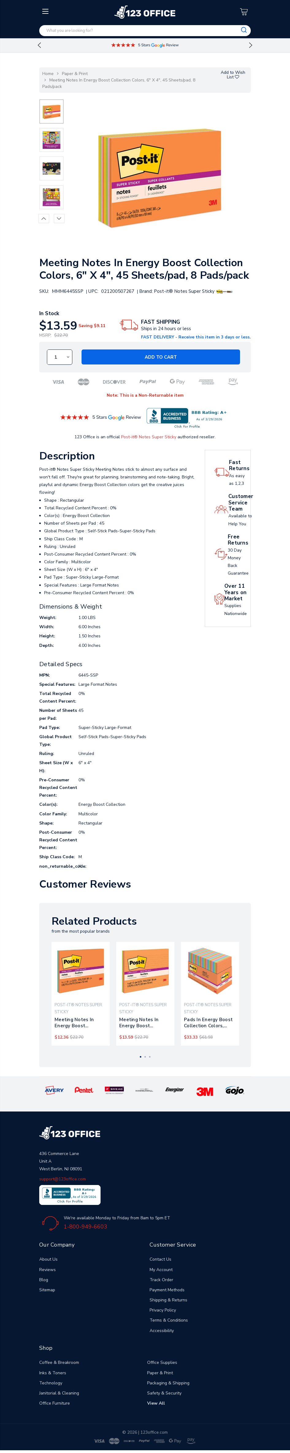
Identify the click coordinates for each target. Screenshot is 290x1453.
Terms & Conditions (169, 1320)
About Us (48, 1259)
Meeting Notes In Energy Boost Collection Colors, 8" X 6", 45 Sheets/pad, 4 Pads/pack (80, 1023)
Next (251, 45)
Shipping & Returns (168, 1300)
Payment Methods (167, 1290)
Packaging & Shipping (168, 1383)
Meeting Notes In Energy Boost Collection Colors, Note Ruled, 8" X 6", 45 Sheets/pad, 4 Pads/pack (145, 1023)
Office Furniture (54, 1403)
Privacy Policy (163, 1310)
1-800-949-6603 (85, 1226)
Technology (50, 1383)
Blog (43, 1280)
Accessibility (162, 1331)
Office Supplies (162, 1362)
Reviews (47, 1270)
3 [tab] (150, 1057)
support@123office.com (62, 1179)
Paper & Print (75, 74)
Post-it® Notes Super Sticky (148, 437)
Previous (39, 45)
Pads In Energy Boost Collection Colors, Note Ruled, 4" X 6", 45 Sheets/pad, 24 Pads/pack (209, 1023)
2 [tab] (145, 1057)
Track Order (161, 1280)
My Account (161, 1270)
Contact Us (160, 1259)
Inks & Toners (52, 1373)
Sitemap (47, 1290)
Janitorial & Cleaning (59, 1393)
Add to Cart (161, 357)
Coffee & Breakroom (59, 1362)
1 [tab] (140, 1057)
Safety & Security (164, 1393)
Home (48, 74)
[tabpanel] (80, 994)
